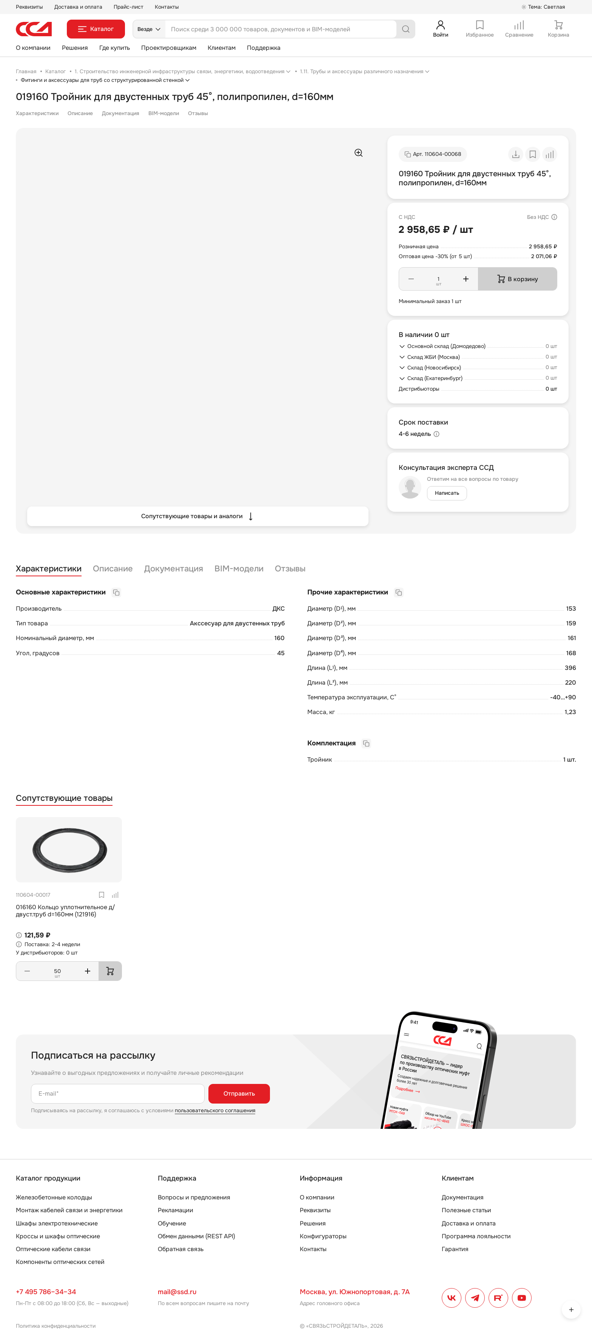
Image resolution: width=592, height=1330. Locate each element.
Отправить (239, 1094)
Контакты (167, 6)
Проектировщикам (168, 48)
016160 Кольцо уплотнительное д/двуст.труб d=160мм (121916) (65, 910)
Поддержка (264, 48)
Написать (447, 493)
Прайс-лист (128, 6)
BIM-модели (163, 113)
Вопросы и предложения (194, 1197)
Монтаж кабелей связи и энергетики (69, 1210)
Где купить (114, 48)
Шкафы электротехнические (57, 1223)
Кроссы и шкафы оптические (58, 1236)
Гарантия (455, 1249)
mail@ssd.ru (177, 1292)
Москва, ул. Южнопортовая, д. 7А (355, 1292)
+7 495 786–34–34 (46, 1292)
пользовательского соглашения (215, 1110)
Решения (75, 48)
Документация (120, 113)
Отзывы (198, 113)
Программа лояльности (476, 1236)
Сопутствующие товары (64, 798)
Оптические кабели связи (53, 1249)
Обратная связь (181, 1249)
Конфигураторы (323, 1236)
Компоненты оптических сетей (60, 1262)
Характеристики (37, 113)
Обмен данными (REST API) (196, 1236)
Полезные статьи (466, 1210)
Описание (80, 113)
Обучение (172, 1223)
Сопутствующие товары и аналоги (198, 516)
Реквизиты (29, 6)
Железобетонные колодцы (54, 1197)
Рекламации (175, 1210)
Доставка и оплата (78, 6)
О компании (33, 48)
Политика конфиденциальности (56, 1325)
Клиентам (222, 48)
